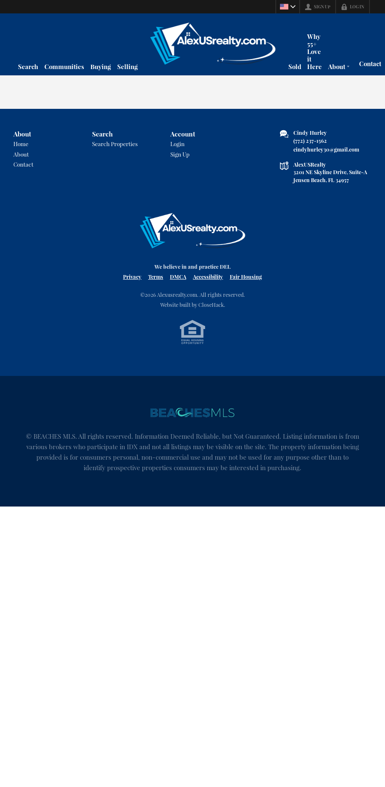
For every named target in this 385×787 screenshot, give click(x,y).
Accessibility (208, 276)
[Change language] (287, 6)
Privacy (132, 276)
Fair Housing (246, 276)
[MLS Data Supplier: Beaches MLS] (192, 413)
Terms (155, 276)
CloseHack (211, 304)
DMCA (178, 276)
